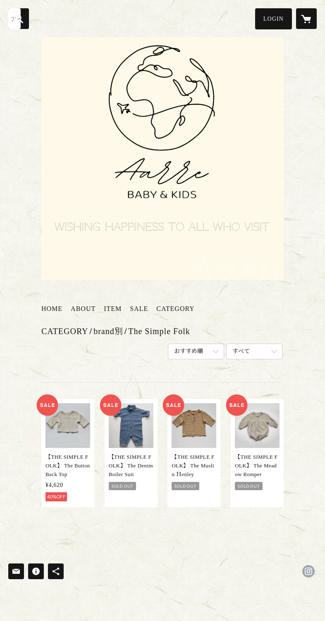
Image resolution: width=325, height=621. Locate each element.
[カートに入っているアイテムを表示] (306, 18)
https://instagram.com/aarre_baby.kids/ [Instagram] (308, 571)
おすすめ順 (188, 351)
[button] (273, 18)
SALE (139, 308)
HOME (51, 308)
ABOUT (83, 308)
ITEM (113, 308)
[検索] (18, 18)
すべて (241, 351)
